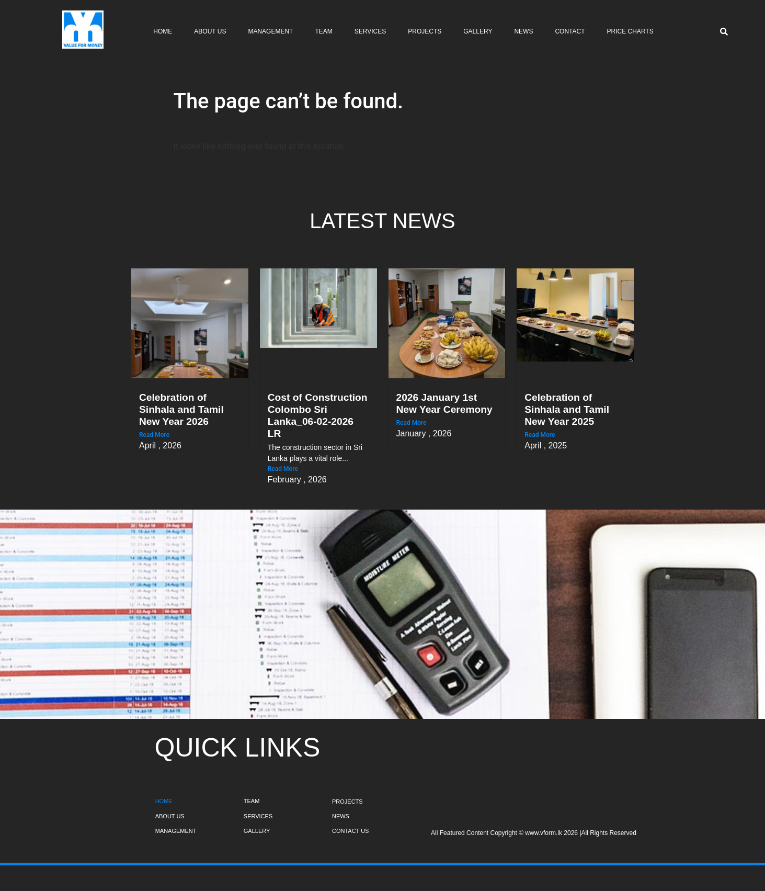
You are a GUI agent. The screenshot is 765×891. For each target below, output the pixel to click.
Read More (154, 434)
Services (370, 31)
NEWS (340, 816)
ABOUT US (170, 816)
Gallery (477, 31)
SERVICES (258, 816)
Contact (570, 31)
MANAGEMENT (176, 831)
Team (323, 31)
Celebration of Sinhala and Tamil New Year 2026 (181, 409)
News (523, 31)
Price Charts (630, 31)
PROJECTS (347, 801)
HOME (164, 801)
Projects (424, 31)
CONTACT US (350, 831)
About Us (210, 31)
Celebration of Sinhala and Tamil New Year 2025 (566, 409)
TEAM (252, 801)
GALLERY (257, 831)
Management (270, 31)
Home (162, 31)
